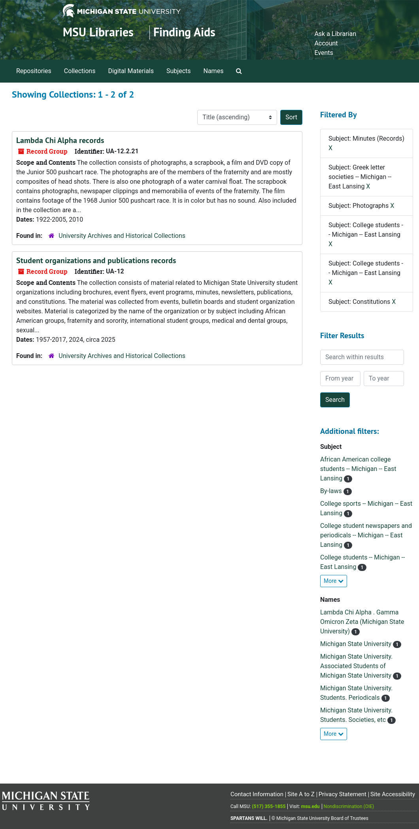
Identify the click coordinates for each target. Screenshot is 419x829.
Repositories (33, 71)
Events (323, 53)
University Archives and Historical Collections (122, 235)
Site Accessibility (392, 794)
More (334, 581)
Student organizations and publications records (96, 260)
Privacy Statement (342, 794)
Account (326, 43)
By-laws (332, 491)
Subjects (178, 71)
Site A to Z (301, 794)
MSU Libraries (98, 32)
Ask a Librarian (335, 34)
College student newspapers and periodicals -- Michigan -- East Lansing (366, 535)
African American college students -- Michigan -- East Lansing (358, 469)
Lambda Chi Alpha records (60, 140)
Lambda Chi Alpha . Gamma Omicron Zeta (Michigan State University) (362, 622)
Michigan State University (356, 644)
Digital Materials (131, 71)
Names (214, 71)
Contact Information (256, 794)
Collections (80, 71)
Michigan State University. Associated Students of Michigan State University (356, 666)
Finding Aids (184, 32)
